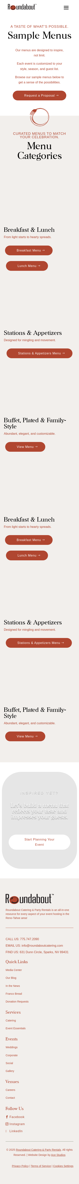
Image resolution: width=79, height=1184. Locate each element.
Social (9, 1063)
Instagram (17, 1124)
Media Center (14, 970)
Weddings (12, 1047)
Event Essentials (16, 1028)
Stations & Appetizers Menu (39, 353)
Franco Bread (14, 993)
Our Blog (11, 977)
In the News (13, 985)
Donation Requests (17, 1001)
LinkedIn (16, 1131)
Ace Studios (58, 1154)
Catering (11, 1020)
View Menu (25, 446)
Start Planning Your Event (39, 842)
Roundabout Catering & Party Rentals (38, 1149)
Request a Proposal (39, 95)
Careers (10, 1089)
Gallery (10, 1071)
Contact (10, 1097)
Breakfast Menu (29, 250)
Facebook (16, 1117)
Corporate (12, 1055)
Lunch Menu (27, 266)
